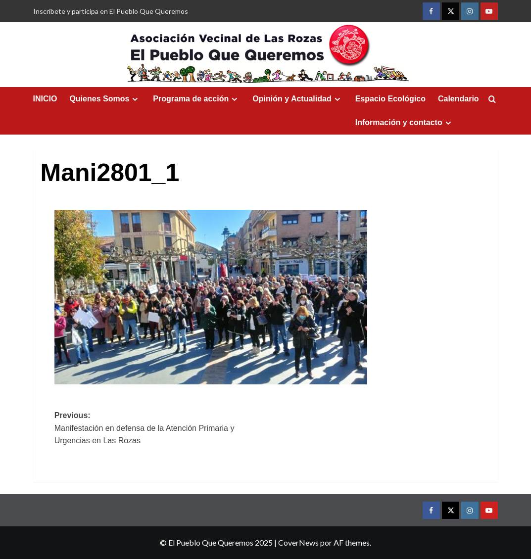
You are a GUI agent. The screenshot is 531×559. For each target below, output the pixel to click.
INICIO (45, 98)
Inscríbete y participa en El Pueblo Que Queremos (110, 11)
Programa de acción (196, 98)
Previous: (160, 429)
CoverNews (298, 542)
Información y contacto (404, 122)
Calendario (458, 98)
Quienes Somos (105, 98)
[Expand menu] (135, 99)
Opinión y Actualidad (297, 98)
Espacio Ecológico (390, 98)
